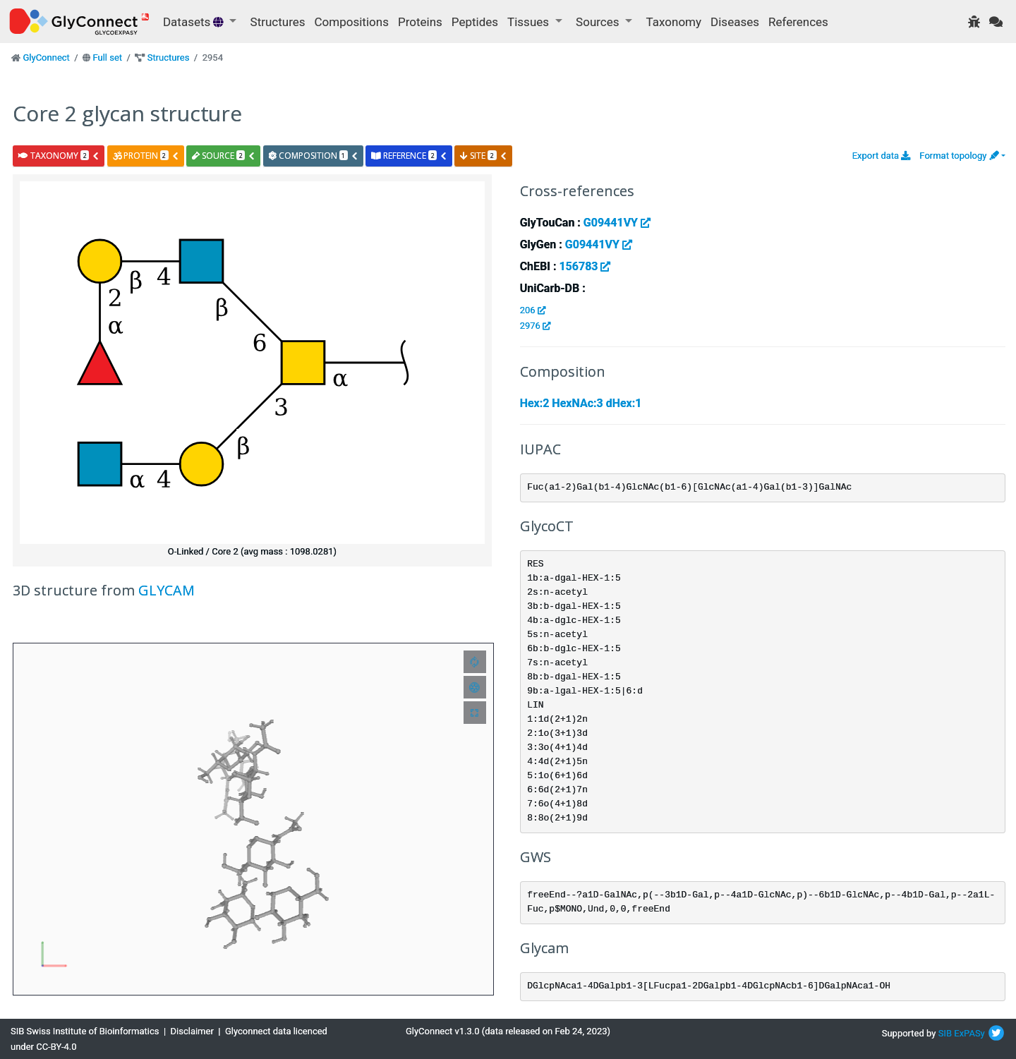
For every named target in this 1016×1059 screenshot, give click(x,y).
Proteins (420, 22)
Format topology (958, 155)
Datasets (194, 22)
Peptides (475, 22)
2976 (535, 325)
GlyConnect (46, 57)
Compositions (352, 22)
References (798, 22)
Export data (881, 155)
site (483, 156)
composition (313, 156)
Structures (278, 22)
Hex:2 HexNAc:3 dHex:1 (581, 403)
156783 (584, 266)
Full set (107, 57)
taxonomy (58, 156)
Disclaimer (192, 1031)
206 (532, 310)
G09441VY (617, 222)
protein (146, 156)
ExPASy (969, 1033)
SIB (945, 1033)
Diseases (734, 22)
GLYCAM (166, 590)
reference (409, 156)
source (223, 156)
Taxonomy (673, 22)
